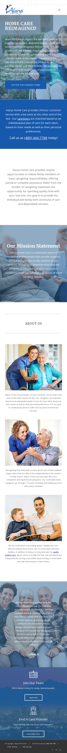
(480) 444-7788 (35, 137)
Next (56, 604)
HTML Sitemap (12, 747)
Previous (11, 604)
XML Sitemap (27, 747)
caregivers (23, 118)
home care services (45, 50)
